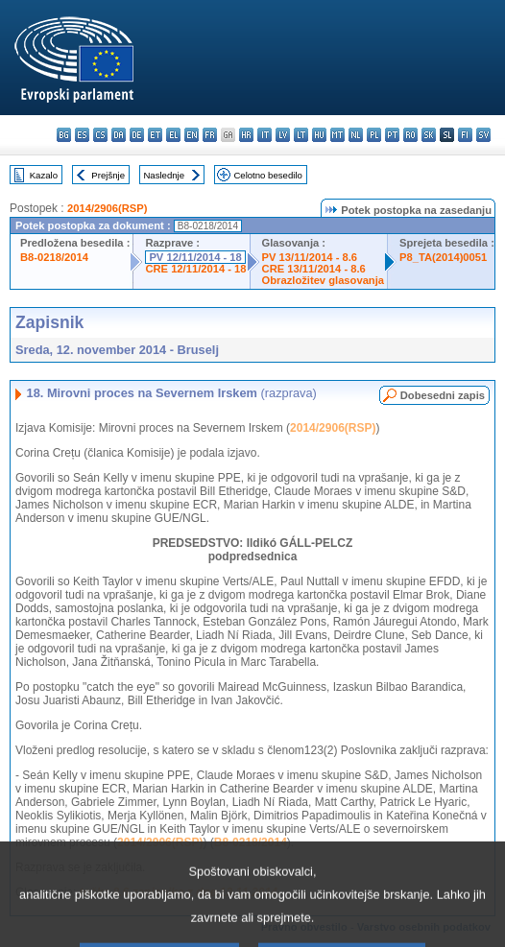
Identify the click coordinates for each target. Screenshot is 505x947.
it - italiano (264, 135)
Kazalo (44, 175)
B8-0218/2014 (54, 257)
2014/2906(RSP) (107, 208)
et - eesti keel (155, 135)
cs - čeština (100, 135)
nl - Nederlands (356, 135)
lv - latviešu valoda (283, 135)
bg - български (64, 135)
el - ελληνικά (173, 135)
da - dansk (118, 135)
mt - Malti (337, 135)
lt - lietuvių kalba (301, 135)
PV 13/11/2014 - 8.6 (310, 257)
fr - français (210, 135)
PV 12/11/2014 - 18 (195, 257)
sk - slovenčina (428, 135)
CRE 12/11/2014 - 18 (195, 268)
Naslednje (163, 175)
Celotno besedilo (267, 175)
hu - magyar (319, 135)
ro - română (410, 135)
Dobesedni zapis (442, 395)
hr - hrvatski (246, 135)
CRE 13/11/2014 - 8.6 (314, 268)
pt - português (392, 135)
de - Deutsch (137, 135)
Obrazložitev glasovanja (323, 280)
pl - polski (374, 135)
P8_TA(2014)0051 (443, 257)
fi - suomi (465, 135)
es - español (82, 135)
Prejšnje (108, 175)
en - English (191, 135)
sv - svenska (483, 135)
